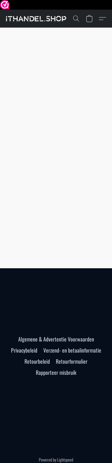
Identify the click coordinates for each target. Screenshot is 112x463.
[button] (38, 19)
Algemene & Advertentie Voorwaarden (56, 339)
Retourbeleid (37, 361)
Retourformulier (72, 361)
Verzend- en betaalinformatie (72, 350)
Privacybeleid (24, 350)
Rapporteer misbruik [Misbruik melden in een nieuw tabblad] (56, 372)
